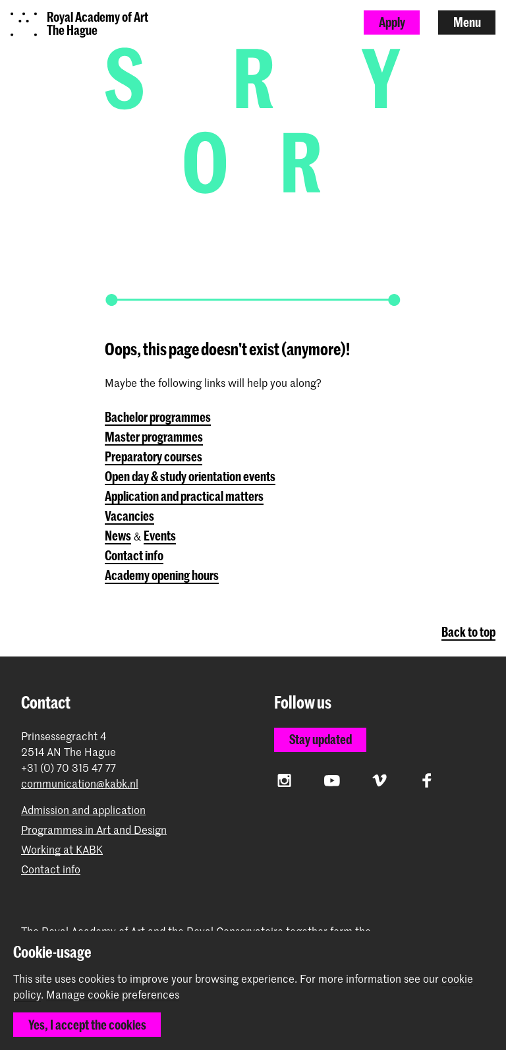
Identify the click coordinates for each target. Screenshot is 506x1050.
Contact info (134, 555)
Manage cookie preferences (112, 994)
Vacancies (129, 515)
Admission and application (83, 809)
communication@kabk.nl (79, 783)
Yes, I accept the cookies (87, 1024)
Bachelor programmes (158, 416)
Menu (467, 22)
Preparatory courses (153, 456)
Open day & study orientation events (190, 476)
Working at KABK (62, 849)
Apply (392, 22)
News (118, 535)
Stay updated (320, 739)
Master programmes (154, 436)
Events (160, 535)
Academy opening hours (162, 575)
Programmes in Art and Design (94, 829)
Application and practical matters (184, 496)
